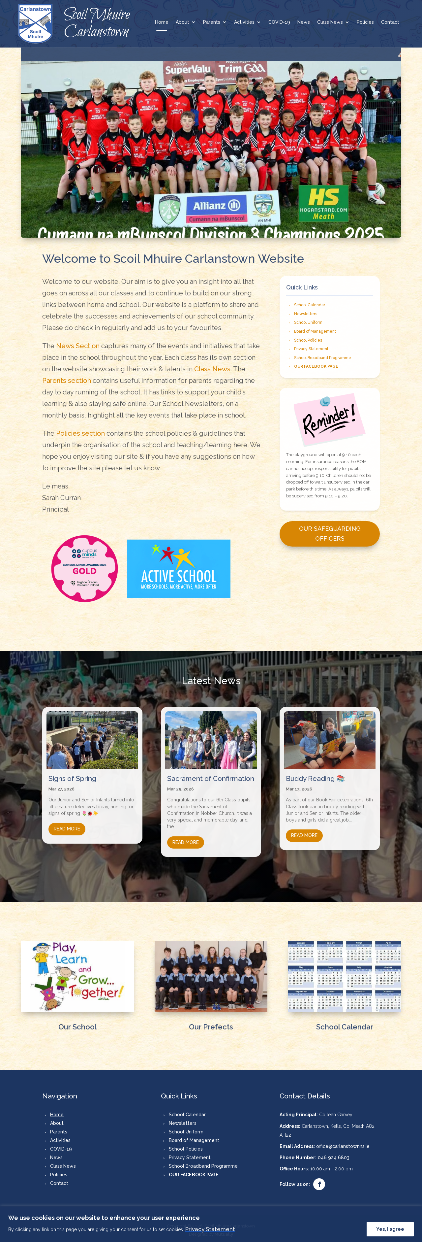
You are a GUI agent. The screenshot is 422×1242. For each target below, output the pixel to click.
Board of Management (315, 331)
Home (161, 22)
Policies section (80, 433)
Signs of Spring (72, 775)
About (182, 22)
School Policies (308, 340)
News (303, 22)
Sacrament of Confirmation (210, 775)
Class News (330, 22)
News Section (78, 346)
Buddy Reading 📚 (315, 775)
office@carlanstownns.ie (343, 1142)
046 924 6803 (333, 1154)
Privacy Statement (210, 1229)
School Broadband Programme (322, 357)
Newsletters (305, 314)
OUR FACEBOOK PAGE (316, 366)
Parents (211, 22)
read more (67, 825)
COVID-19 (279, 22)
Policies (365, 22)
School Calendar (309, 305)
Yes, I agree (390, 1229)
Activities (244, 22)
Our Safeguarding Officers (330, 533)
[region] (211, 1224)
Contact (390, 22)
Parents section (66, 381)
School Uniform (308, 322)
